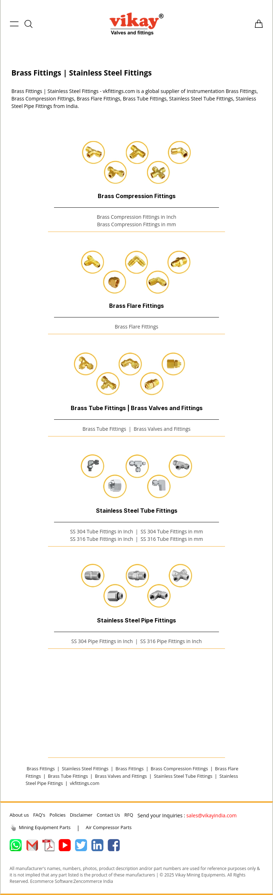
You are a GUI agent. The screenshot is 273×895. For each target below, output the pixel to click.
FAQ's (39, 815)
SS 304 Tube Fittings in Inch (101, 531)
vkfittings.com (85, 783)
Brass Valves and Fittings (162, 428)
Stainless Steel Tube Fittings (183, 776)
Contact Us (108, 815)
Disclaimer (81, 815)
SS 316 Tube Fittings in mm (171, 539)
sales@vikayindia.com (211, 815)
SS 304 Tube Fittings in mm (171, 531)
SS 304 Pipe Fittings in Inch (102, 641)
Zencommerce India (93, 881)
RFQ (128, 815)
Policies (57, 815)
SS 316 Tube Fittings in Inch (101, 539)
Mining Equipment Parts (40, 827)
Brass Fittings (41, 768)
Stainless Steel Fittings (85, 768)
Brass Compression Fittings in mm (136, 224)
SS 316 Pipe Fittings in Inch (171, 641)
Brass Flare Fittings (136, 326)
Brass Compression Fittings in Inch (136, 216)
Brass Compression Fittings (179, 768)
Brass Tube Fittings (104, 428)
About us (19, 815)
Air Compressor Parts (109, 827)
